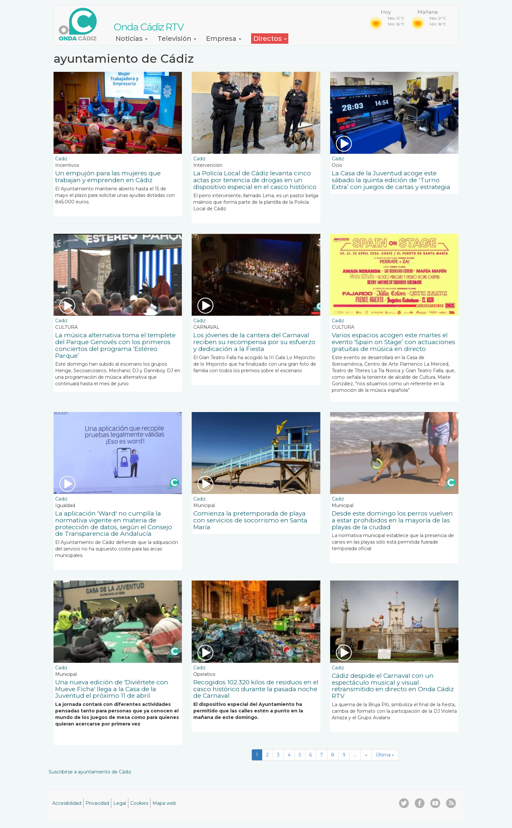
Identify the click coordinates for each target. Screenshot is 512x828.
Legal (119, 803)
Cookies (139, 803)
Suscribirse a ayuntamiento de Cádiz (90, 772)
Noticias (132, 38)
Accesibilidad (66, 803)
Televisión (176, 38)
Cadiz (61, 159)
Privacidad (97, 803)
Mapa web (164, 803)
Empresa (223, 38)
